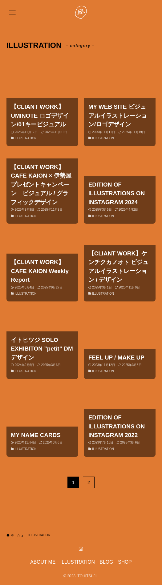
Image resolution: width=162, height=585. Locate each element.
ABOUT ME (42, 562)
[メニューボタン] (12, 12)
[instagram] (81, 549)
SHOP (125, 562)
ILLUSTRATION (77, 562)
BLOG (106, 562)
